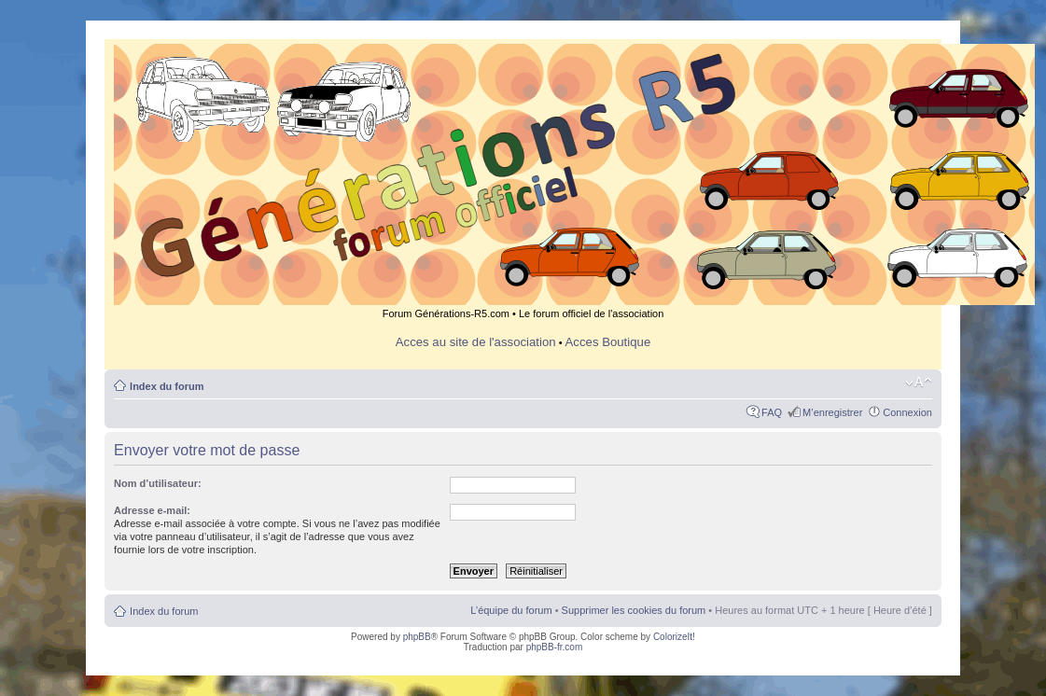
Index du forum (166, 386)
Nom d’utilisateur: (158, 483)
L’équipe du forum (510, 610)
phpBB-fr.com (554, 647)
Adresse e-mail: (152, 510)
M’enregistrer (832, 412)
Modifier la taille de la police (918, 382)
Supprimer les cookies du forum (634, 610)
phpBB (417, 637)
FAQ (771, 412)
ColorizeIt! (674, 637)
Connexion (907, 412)
